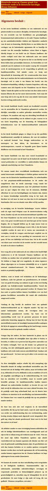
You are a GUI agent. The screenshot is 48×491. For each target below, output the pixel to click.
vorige (22, 13)
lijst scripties (9, 13)
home (3, 13)
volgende (29, 13)
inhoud (16, 13)
